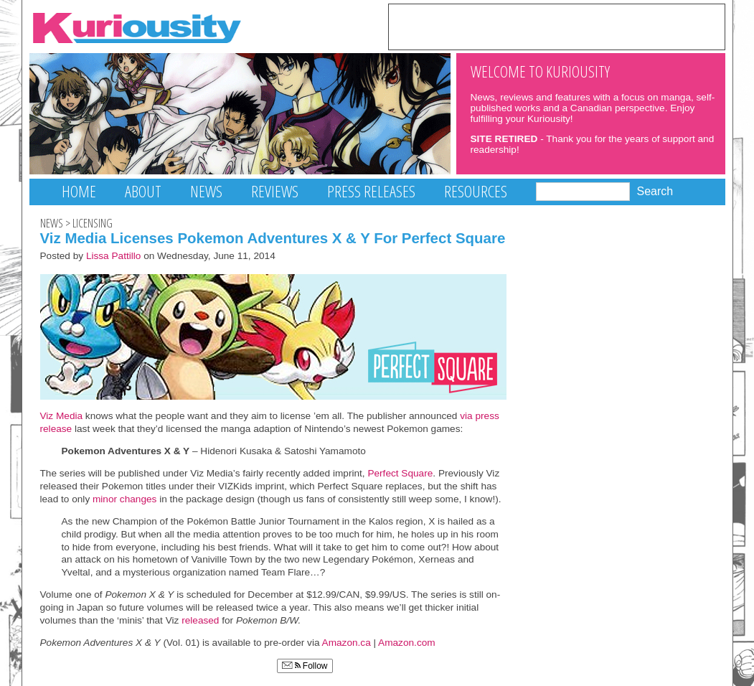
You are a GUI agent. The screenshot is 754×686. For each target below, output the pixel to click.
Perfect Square (400, 473)
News (206, 191)
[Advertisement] (557, 25)
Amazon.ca (346, 642)
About (143, 191)
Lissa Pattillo (113, 255)
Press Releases (371, 191)
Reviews (274, 191)
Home (79, 191)
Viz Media (61, 415)
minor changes (124, 499)
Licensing (92, 223)
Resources (475, 191)
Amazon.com (406, 642)
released (199, 620)
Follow (305, 666)
